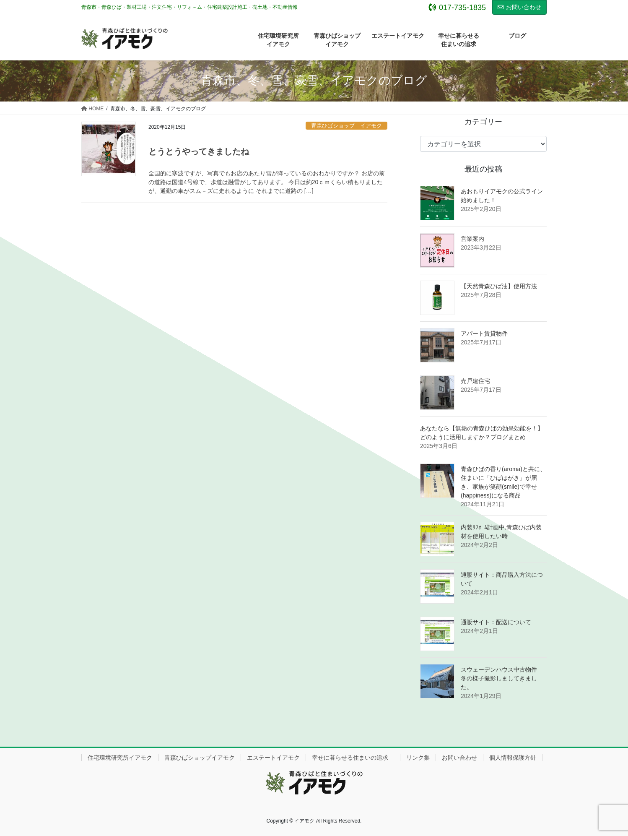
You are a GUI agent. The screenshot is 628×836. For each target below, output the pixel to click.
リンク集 (418, 757)
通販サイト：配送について (496, 622)
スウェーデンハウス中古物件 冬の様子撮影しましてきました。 (502, 678)
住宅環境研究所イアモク (120, 757)
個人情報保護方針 (512, 757)
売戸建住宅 (475, 381)
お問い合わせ (519, 7)
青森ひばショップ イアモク (346, 125)
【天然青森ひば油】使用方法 (499, 286)
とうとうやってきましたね (198, 151)
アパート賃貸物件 (484, 333)
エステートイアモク (273, 757)
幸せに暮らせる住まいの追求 (353, 757)
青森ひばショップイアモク (199, 757)
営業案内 (472, 238)
